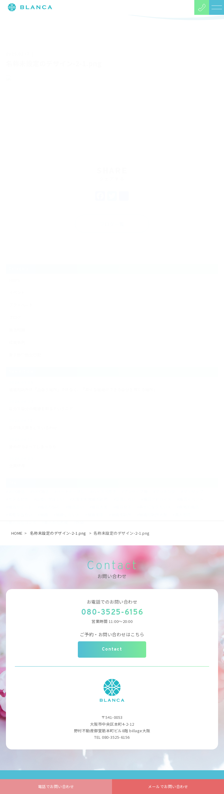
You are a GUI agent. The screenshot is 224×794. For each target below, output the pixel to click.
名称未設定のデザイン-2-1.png (58, 533)
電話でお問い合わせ (56, 786)
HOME (17, 533)
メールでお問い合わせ (168, 786)
